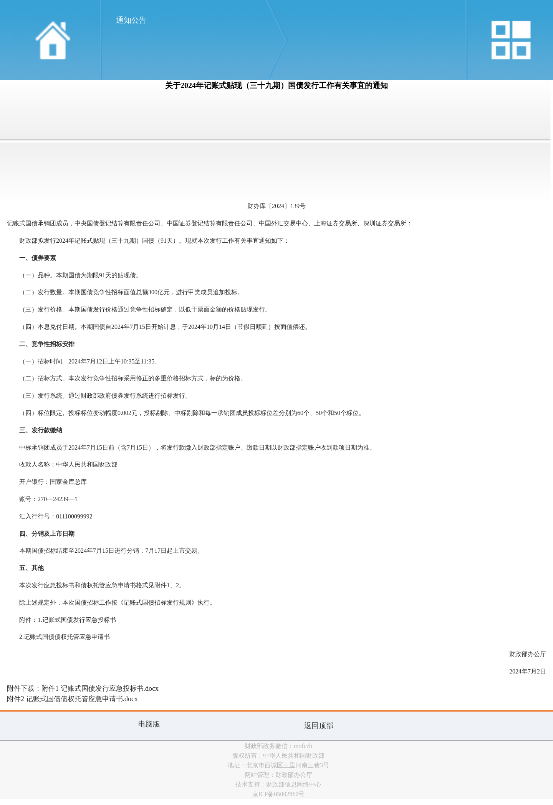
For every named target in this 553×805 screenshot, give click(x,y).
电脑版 (149, 724)
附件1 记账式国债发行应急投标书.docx (100, 688)
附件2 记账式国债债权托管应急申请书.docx (72, 699)
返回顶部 (318, 726)
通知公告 (131, 20)
